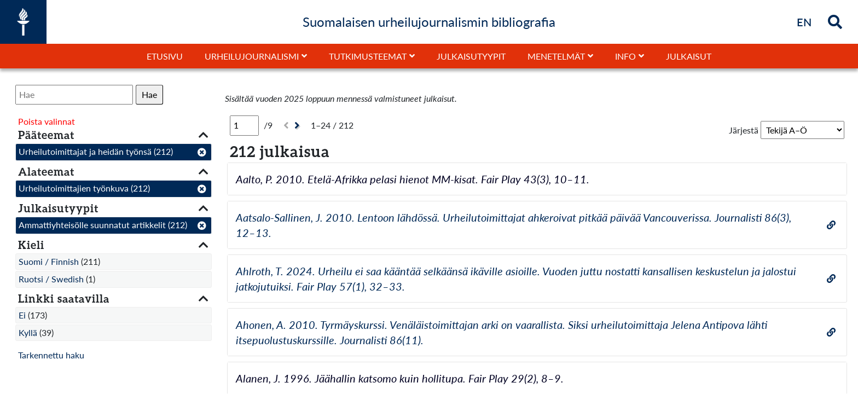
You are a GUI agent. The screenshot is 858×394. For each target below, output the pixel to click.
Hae (149, 94)
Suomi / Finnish (49, 261)
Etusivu (165, 56)
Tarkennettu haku (51, 355)
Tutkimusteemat (368, 56)
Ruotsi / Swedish (51, 279)
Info (625, 56)
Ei (22, 315)
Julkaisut (688, 56)
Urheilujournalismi (252, 56)
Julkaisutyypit (471, 56)
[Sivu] (244, 125)
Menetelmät (556, 56)
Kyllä (28, 332)
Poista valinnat (46, 121)
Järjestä (743, 130)
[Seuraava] (298, 125)
